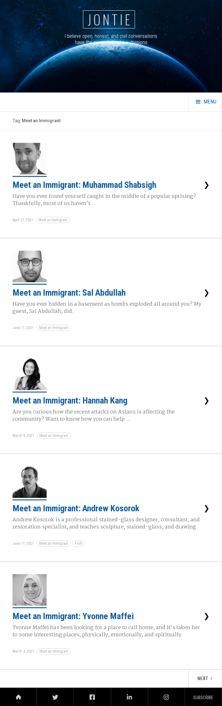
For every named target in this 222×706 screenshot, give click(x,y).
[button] (205, 102)
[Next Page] (205, 678)
